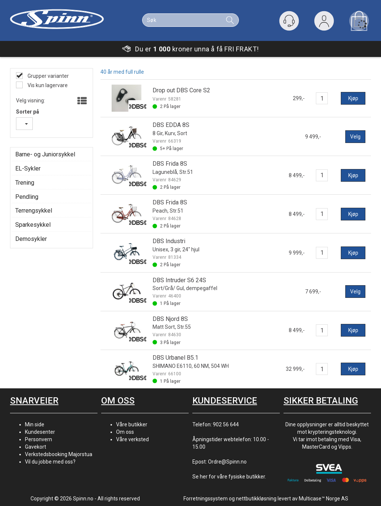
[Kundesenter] (289, 21)
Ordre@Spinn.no (227, 462)
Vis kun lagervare (47, 85)
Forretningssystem (205, 499)
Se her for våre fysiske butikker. (229, 477)
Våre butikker (131, 424)
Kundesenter (40, 432)
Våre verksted (132, 439)
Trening (24, 182)
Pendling (26, 196)
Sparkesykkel (33, 224)
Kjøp (353, 98)
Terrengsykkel (33, 210)
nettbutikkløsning (256, 499)
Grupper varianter (47, 76)
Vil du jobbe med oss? (50, 462)
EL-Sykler (28, 168)
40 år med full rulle (122, 72)
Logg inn (324, 22)
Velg (355, 137)
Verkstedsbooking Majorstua (58, 454)
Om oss (125, 432)
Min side (34, 424)
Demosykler (31, 238)
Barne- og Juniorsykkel (45, 154)
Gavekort (35, 447)
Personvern (38, 439)
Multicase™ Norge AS (323, 499)
